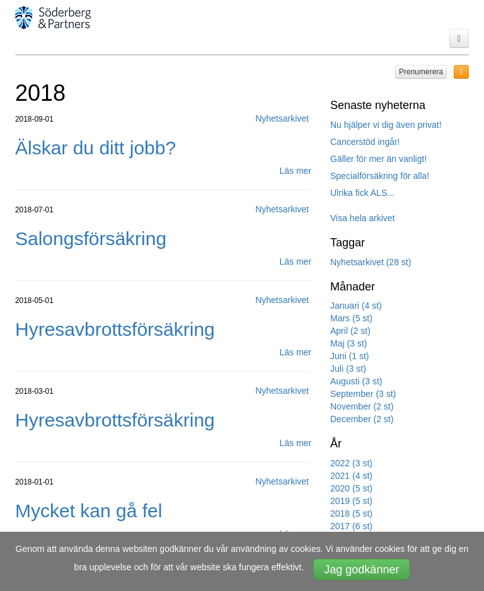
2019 (351, 501)
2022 (351, 463)
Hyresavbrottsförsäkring (115, 329)
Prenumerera (421, 71)
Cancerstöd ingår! (365, 142)
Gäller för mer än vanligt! (378, 159)
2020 (351, 488)
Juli (348, 369)
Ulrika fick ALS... (362, 193)
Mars (351, 318)
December (361, 419)
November (361, 406)
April (350, 331)
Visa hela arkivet (362, 218)
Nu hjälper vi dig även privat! (386, 125)
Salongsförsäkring (90, 238)
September (363, 394)
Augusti (356, 381)
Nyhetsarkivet (370, 262)
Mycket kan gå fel (88, 510)
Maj (348, 343)
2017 (351, 526)
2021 (351, 476)
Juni (349, 356)
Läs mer (295, 171)
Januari (356, 306)
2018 (351, 513)
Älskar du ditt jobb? (95, 147)
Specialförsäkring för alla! (379, 176)
